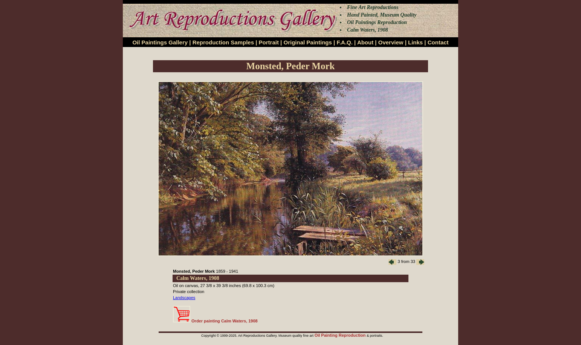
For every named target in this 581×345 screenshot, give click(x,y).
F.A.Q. (344, 42)
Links (415, 42)
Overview (391, 42)
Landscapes (184, 297)
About (365, 42)
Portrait (269, 42)
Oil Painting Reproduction (341, 335)
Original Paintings (307, 42)
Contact (438, 42)
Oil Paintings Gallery (160, 42)
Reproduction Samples (223, 42)
